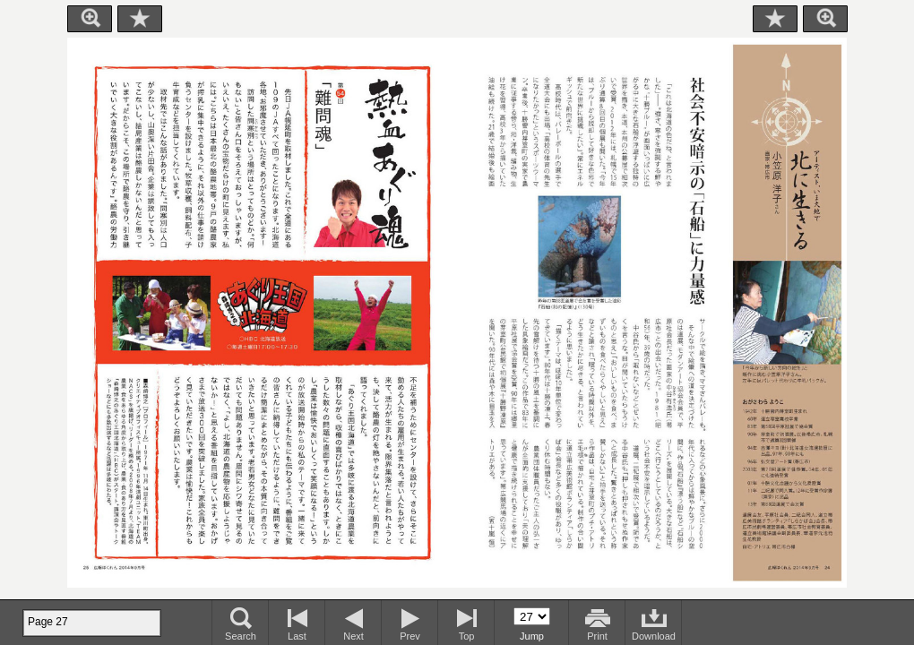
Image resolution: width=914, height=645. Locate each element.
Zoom (89, 18)
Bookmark (139, 18)
